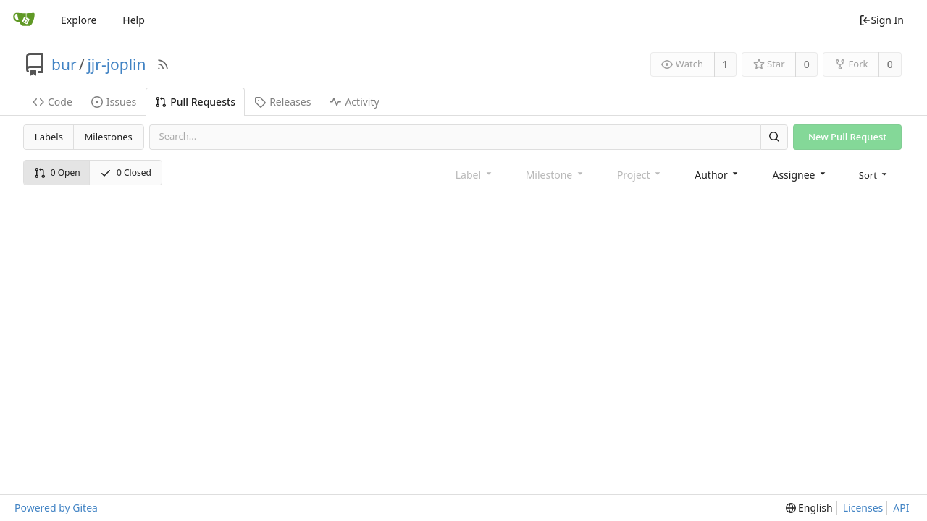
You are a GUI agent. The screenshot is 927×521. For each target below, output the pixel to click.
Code (52, 102)
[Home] (24, 20)
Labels (49, 136)
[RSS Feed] (162, 64)
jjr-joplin (116, 64)
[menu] (874, 174)
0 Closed (125, 172)
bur (64, 64)
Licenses (863, 507)
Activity (354, 102)
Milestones (109, 136)
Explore (78, 20)
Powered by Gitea (56, 507)
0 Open (57, 172)
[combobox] (717, 174)
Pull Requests (195, 102)
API (901, 507)
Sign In (881, 20)
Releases (282, 102)
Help (133, 20)
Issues (113, 102)
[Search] (774, 137)
